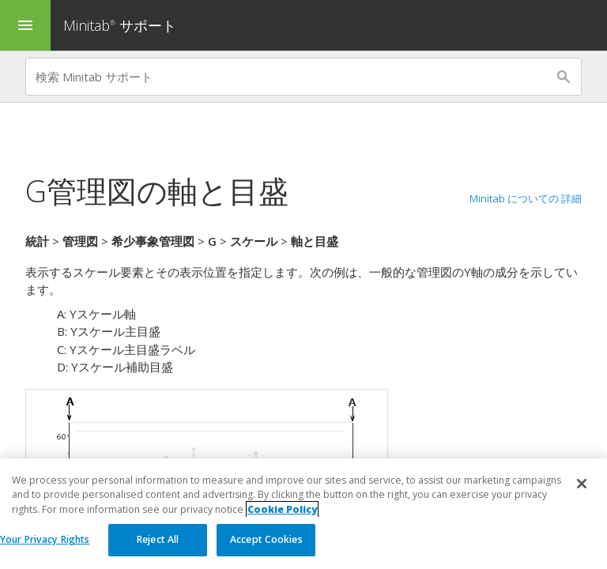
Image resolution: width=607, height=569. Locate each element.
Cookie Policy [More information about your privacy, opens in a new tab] (282, 509)
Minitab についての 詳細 (525, 198)
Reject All (158, 539)
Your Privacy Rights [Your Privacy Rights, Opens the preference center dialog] (44, 539)
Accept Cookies (266, 539)
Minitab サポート (119, 25)
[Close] (581, 483)
